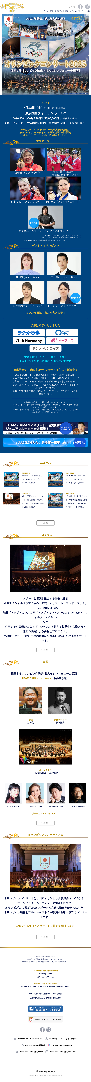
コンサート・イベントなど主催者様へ (61, 1039)
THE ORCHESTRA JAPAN (60, 1045)
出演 (66, 11)
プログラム (59, 11)
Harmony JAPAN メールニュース (28, 1039)
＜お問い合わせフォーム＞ (45, 977)
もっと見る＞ (45, 523)
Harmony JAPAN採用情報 (33, 1045)
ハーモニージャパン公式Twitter (29, 1052)
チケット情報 (48, 11)
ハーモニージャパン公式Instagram (60, 1052)
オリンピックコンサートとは (80, 11)
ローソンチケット (48, 369)
